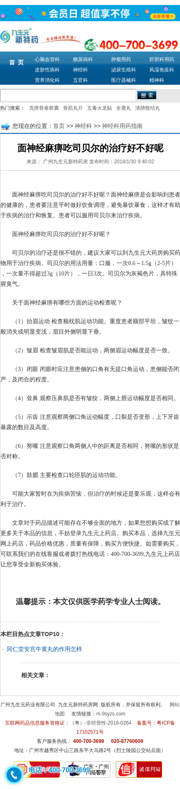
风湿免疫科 (161, 70)
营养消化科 (47, 80)
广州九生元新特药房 (65, 162)
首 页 (16, 62)
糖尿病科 (83, 59)
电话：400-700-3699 (59, 770)
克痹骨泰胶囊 (44, 108)
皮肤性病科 (47, 70)
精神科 (156, 80)
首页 (59, 126)
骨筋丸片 (73, 108)
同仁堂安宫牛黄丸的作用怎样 (44, 649)
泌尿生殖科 (123, 70)
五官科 (80, 80)
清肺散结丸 (147, 108)
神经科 (80, 70)
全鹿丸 (123, 108)
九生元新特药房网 (78, 705)
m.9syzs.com (110, 714)
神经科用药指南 (122, 126)
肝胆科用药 (161, 59)
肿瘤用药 (121, 59)
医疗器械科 (123, 80)
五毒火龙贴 (99, 108)
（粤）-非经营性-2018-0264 (100, 723)
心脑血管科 (47, 59)
